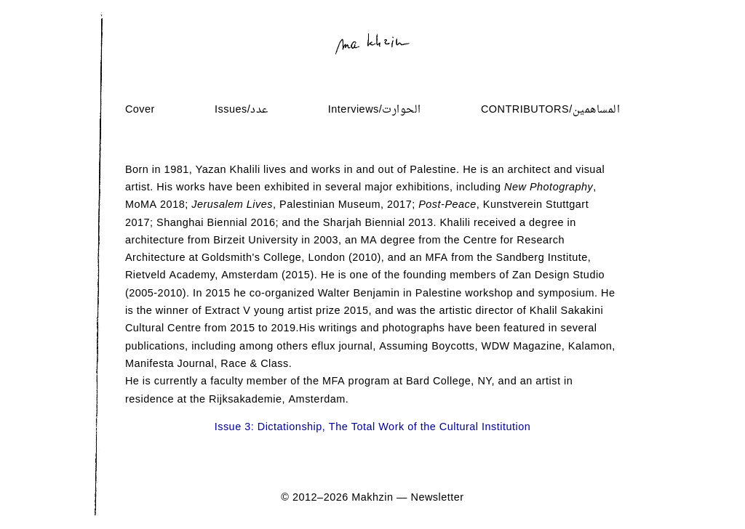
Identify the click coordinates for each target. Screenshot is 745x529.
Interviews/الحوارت (374, 110)
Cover (140, 110)
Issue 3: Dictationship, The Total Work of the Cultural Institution (373, 427)
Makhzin (372, 498)
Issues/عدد (241, 110)
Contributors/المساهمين (550, 110)
